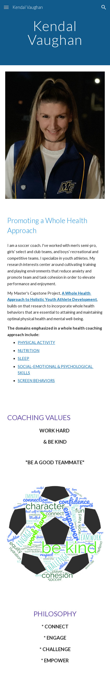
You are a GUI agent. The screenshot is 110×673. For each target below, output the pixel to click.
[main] (55, 33)
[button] (6, 7)
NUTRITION (28, 350)
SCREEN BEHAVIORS (36, 380)
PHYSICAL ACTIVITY (36, 342)
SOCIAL (25, 366)
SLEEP (23, 358)
